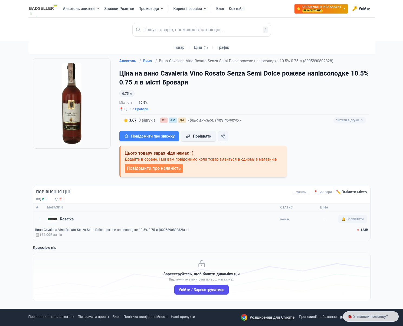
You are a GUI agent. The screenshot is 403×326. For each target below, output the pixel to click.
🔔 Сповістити (352, 219)
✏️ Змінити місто (351, 192)
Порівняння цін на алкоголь (51, 317)
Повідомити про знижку (149, 136)
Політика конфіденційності (145, 317)
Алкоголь (130, 61)
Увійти (361, 8)
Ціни (201, 47)
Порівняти (198, 136)
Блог (116, 317)
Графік (223, 47)
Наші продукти (183, 317)
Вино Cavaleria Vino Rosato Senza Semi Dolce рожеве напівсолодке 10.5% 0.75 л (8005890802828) (110, 230)
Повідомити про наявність (154, 168)
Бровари (141, 109)
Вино (150, 61)
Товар (179, 47)
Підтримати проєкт (93, 317)
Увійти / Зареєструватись (201, 290)
